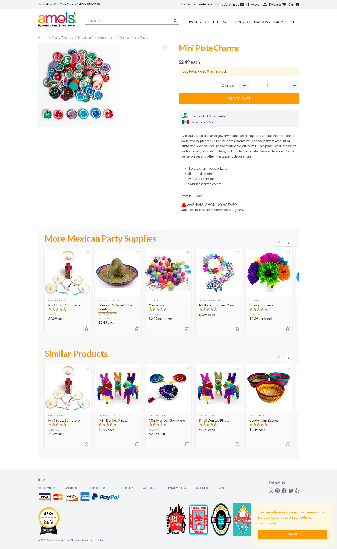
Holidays (220, 22)
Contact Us (150, 487)
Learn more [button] (267, 523)
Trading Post (198, 22)
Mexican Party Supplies (95, 37)
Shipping (71, 487)
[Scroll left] (279, 243)
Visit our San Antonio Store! (200, 4)
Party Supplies (285, 22)
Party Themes (62, 37)
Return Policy (124, 487)
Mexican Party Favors (134, 37)
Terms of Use (96, 487)
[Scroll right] (288, 243)
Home (42, 37)
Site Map (202, 487)
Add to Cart (239, 98)
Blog (221, 487)
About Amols (46, 487)
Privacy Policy (177, 487)
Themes (238, 22)
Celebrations (258, 22)
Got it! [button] (292, 534)
